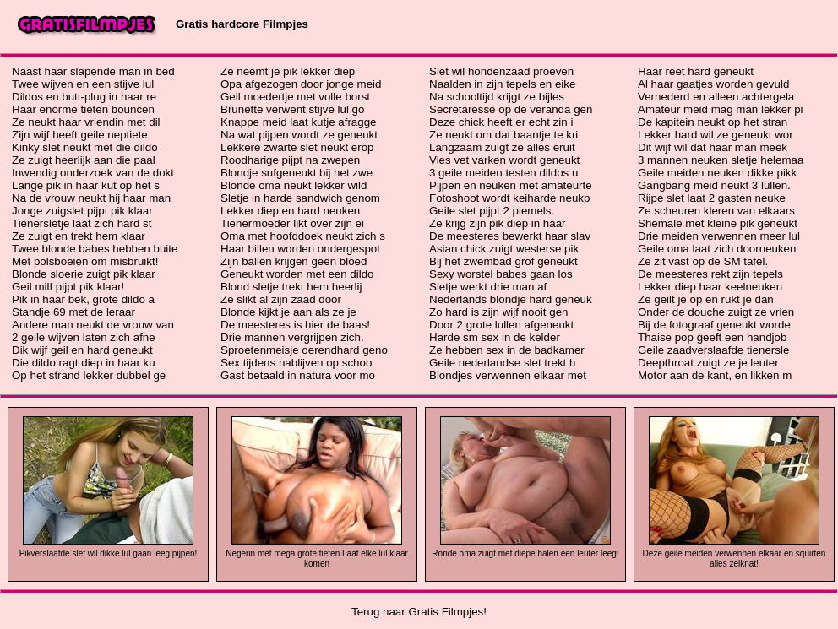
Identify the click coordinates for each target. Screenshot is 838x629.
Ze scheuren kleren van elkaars (716, 210)
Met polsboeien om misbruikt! (85, 261)
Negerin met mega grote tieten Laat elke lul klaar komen (317, 558)
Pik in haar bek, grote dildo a (83, 299)
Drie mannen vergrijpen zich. (292, 337)
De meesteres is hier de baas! (295, 324)
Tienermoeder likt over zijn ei (292, 223)
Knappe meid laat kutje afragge (298, 122)
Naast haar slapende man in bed (93, 71)
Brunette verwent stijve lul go (292, 109)
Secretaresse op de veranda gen (510, 109)
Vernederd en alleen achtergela (716, 96)
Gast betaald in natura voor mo (297, 375)
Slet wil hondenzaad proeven (501, 71)
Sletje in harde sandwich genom (300, 198)
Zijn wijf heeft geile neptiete (80, 134)
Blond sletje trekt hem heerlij (291, 286)
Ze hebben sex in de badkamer (507, 350)
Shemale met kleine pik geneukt (717, 223)
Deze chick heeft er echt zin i (501, 122)
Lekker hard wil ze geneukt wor (715, 134)
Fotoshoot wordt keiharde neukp (509, 198)
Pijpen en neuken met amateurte (510, 185)
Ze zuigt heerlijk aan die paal (83, 160)
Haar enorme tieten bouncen (83, 109)
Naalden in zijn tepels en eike (502, 84)
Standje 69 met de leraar (73, 312)
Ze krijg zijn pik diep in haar (497, 223)
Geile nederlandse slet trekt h (502, 362)
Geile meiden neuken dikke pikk (717, 172)
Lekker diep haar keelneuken (710, 286)
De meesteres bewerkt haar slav (509, 236)
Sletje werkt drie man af (488, 286)
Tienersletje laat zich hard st (81, 223)
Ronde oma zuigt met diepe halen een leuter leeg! (525, 553)
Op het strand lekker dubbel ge (89, 375)
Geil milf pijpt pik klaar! (68, 286)
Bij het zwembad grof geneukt (503, 261)
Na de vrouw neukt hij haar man (91, 198)
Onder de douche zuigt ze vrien (716, 312)
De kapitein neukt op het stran (712, 122)
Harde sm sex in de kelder (494, 337)
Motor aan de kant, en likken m (715, 375)
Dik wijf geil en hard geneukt (82, 350)
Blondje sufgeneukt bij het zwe (296, 172)
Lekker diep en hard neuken (290, 210)
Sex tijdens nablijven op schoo (296, 362)
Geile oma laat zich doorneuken (717, 248)
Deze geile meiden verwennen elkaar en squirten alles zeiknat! (734, 558)
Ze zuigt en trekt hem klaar (78, 236)
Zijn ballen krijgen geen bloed (293, 261)
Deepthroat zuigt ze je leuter (708, 362)
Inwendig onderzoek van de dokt (93, 172)
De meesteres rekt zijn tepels (710, 274)
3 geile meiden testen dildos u (503, 172)
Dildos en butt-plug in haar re (84, 96)
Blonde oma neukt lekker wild (293, 185)
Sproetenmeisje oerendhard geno (304, 350)
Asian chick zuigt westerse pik (504, 248)
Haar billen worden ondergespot (300, 248)
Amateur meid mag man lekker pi (720, 109)
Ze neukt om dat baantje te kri (503, 134)
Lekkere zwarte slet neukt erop (297, 147)
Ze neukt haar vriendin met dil (86, 122)
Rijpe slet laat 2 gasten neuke (712, 198)
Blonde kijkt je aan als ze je (288, 312)
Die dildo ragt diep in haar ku (83, 362)
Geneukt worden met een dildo (297, 274)
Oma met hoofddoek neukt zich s (302, 236)
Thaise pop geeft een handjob (712, 337)
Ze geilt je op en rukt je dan (706, 299)
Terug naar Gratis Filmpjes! (419, 611)
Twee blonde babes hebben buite (94, 248)
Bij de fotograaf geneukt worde (714, 324)
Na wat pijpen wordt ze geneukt (299, 134)
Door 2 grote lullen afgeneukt (501, 324)
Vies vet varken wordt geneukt (504, 160)
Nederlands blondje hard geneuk (510, 299)
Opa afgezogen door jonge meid (300, 84)
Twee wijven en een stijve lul (83, 84)
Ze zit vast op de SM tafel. (703, 261)
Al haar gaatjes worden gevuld (713, 84)
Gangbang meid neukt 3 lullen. (714, 185)
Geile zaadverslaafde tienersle (713, 350)
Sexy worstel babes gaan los (501, 274)
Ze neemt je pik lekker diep (287, 71)
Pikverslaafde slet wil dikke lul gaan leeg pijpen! (108, 553)
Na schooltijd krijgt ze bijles (496, 96)
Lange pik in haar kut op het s (86, 185)
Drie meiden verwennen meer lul (719, 236)
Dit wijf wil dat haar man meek (712, 147)
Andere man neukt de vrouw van (93, 324)
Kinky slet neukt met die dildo (85, 147)
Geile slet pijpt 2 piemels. (491, 210)
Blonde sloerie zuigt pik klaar (83, 274)
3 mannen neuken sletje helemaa (720, 160)
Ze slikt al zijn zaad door (280, 299)
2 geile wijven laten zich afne (83, 337)
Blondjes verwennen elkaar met (507, 375)
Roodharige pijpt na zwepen (290, 160)
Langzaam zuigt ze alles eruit (502, 147)
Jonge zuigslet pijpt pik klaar (82, 210)
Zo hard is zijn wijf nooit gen (498, 312)
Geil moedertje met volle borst (295, 96)
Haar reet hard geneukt (696, 71)
